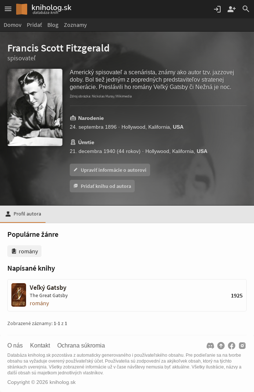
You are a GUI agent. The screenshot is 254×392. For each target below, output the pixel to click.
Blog (52, 24)
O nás (15, 346)
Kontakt (40, 346)
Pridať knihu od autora (102, 186)
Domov (12, 24)
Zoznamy (75, 24)
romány (39, 303)
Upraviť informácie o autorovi (109, 170)
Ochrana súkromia (81, 346)
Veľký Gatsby (48, 287)
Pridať (34, 24)
